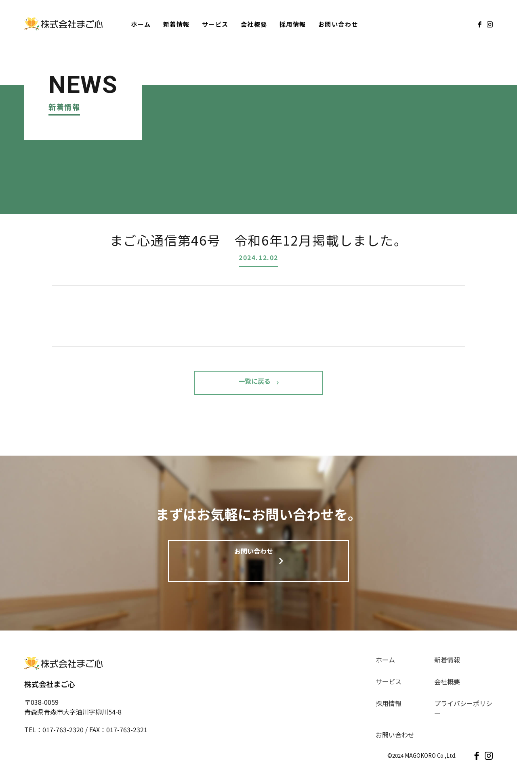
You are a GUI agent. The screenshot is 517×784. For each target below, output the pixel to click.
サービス (215, 24)
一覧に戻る (254, 383)
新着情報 (176, 24)
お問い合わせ (338, 24)
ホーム (141, 24)
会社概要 (254, 24)
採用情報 (293, 24)
